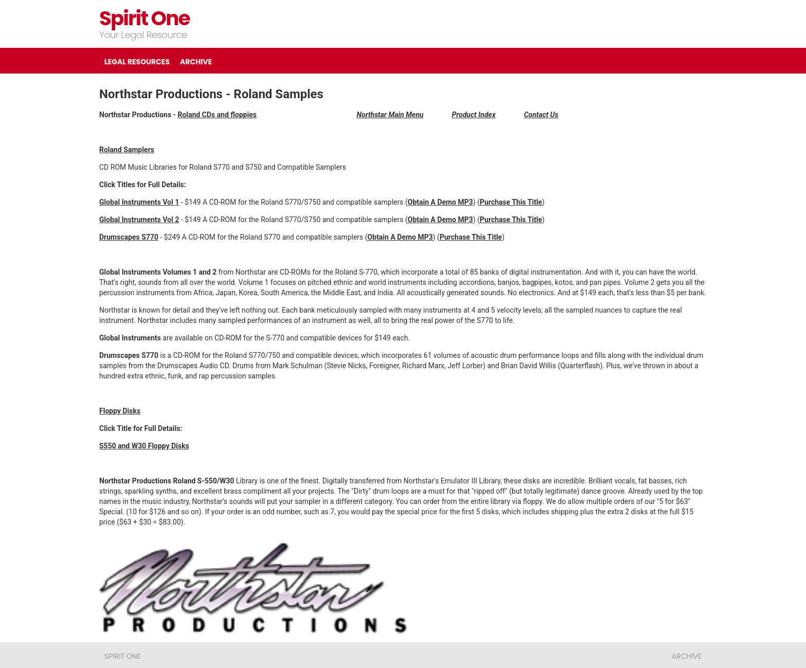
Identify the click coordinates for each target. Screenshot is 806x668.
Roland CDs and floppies (217, 115)
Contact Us (541, 115)
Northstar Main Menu (390, 115)
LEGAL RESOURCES (137, 62)
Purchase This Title (511, 202)
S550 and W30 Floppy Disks (144, 446)
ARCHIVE (196, 62)
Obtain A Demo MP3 (440, 219)
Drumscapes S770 (128, 237)
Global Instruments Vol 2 (139, 219)
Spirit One (144, 18)
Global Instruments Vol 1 (139, 202)
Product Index (474, 115)
